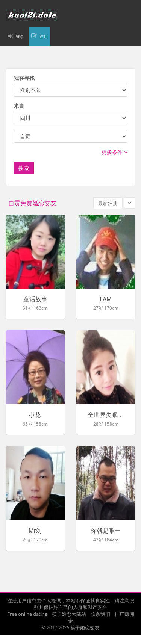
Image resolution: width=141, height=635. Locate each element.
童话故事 (35, 299)
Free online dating (27, 614)
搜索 (23, 167)
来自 (19, 105)
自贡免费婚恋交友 (32, 203)
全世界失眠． (106, 415)
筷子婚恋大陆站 (69, 614)
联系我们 (100, 614)
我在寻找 (24, 78)
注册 (43, 36)
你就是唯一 (106, 531)
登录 (20, 36)
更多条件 (114, 152)
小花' (35, 415)
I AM (106, 299)
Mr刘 (35, 531)
